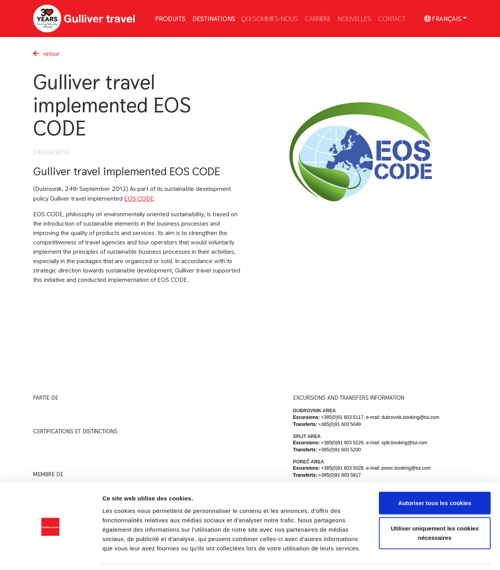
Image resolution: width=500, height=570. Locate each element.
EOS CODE (139, 198)
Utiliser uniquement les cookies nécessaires (435, 508)
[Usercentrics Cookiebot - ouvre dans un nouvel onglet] (50, 555)
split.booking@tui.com (404, 442)
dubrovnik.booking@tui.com (410, 417)
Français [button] (442, 18)
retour (46, 54)
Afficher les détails (430, 554)
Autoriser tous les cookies (434, 477)
